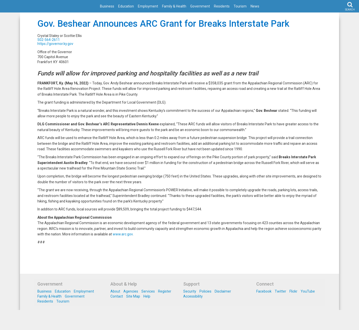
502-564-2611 (48, 40)
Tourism (240, 6)
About (115, 291)
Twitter (280, 291)
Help (146, 296)
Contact (116, 296)
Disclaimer (223, 291)
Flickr (293, 291)
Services (148, 291)
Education (126, 6)
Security (189, 291)
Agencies (130, 291)
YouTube (308, 291)
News (255, 6)
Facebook (263, 291)
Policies (205, 291)
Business (107, 6)
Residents (222, 6)
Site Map (133, 296)
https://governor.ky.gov (55, 44)
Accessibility (193, 296)
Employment (148, 6)
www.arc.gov (123, 234)
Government (200, 6)
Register (164, 291)
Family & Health (174, 6)
